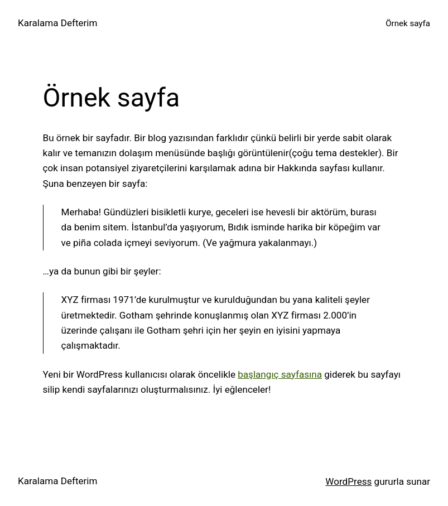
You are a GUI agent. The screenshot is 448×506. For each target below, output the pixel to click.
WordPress (348, 481)
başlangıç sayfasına (280, 374)
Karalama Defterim (57, 22)
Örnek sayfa (408, 23)
